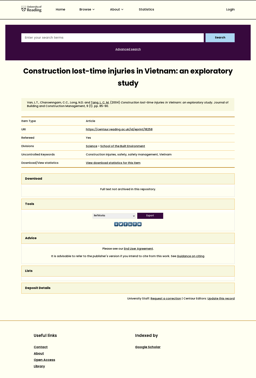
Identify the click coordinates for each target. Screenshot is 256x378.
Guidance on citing (190, 256)
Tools (29, 204)
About (117, 9)
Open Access (44, 360)
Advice (31, 238)
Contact (41, 347)
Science (91, 146)
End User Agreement (138, 249)
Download (33, 179)
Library (39, 366)
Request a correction (166, 298)
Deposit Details (37, 288)
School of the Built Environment (122, 146)
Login (230, 9)
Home (60, 9)
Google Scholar (148, 347)
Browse (87, 9)
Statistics (146, 9)
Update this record (221, 298)
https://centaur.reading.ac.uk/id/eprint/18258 (119, 129)
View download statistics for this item (113, 163)
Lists (29, 271)
